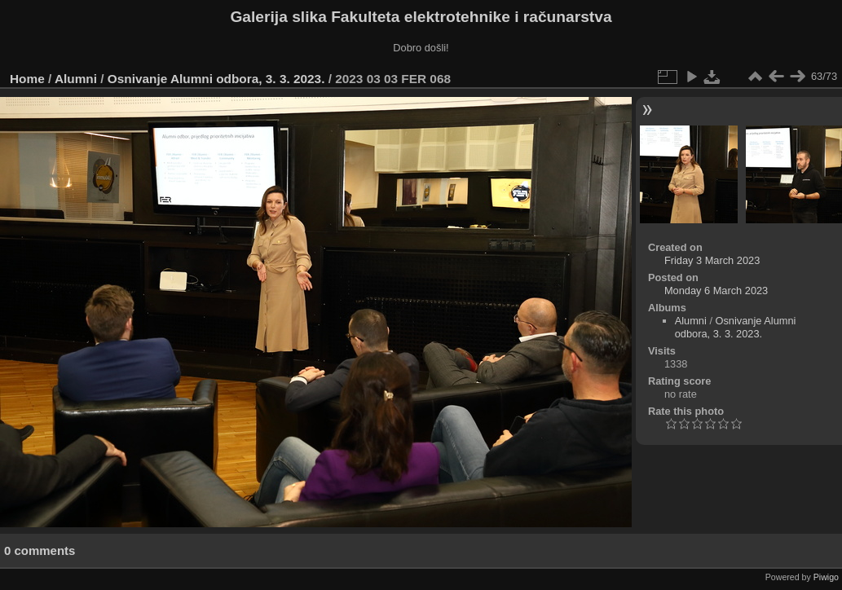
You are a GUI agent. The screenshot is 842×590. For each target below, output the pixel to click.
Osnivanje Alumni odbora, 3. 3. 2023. (216, 79)
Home (27, 79)
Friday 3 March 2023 (712, 260)
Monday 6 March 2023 (716, 290)
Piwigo (826, 577)
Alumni (76, 79)
